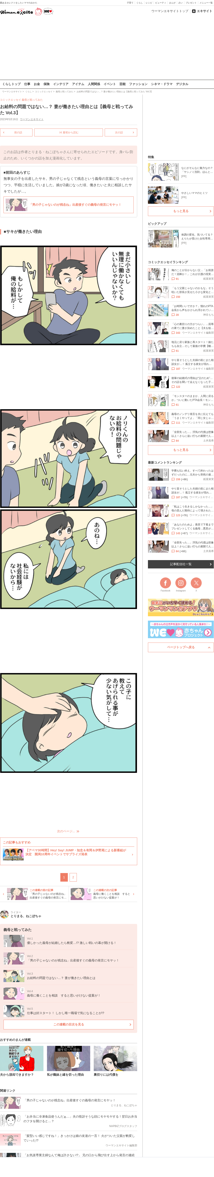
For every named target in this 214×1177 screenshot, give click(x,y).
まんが (172, 3)
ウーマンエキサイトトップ (169, 11)
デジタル (182, 84)
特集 (151, 157)
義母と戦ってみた (32, 99)
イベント (110, 84)
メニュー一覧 (206, 3)
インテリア (60, 84)
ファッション (138, 84)
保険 (46, 84)
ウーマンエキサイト (32, 119)
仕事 (27, 84)
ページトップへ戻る (181, 647)
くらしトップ (11, 84)
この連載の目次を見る (68, 1024)
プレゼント (191, 3)
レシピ (149, 3)
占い (180, 3)
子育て (130, 3)
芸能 (122, 84)
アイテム (78, 84)
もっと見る (181, 211)
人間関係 (94, 84)
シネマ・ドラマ (162, 84)
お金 (37, 84)
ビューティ (160, 3)
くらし (139, 3)
